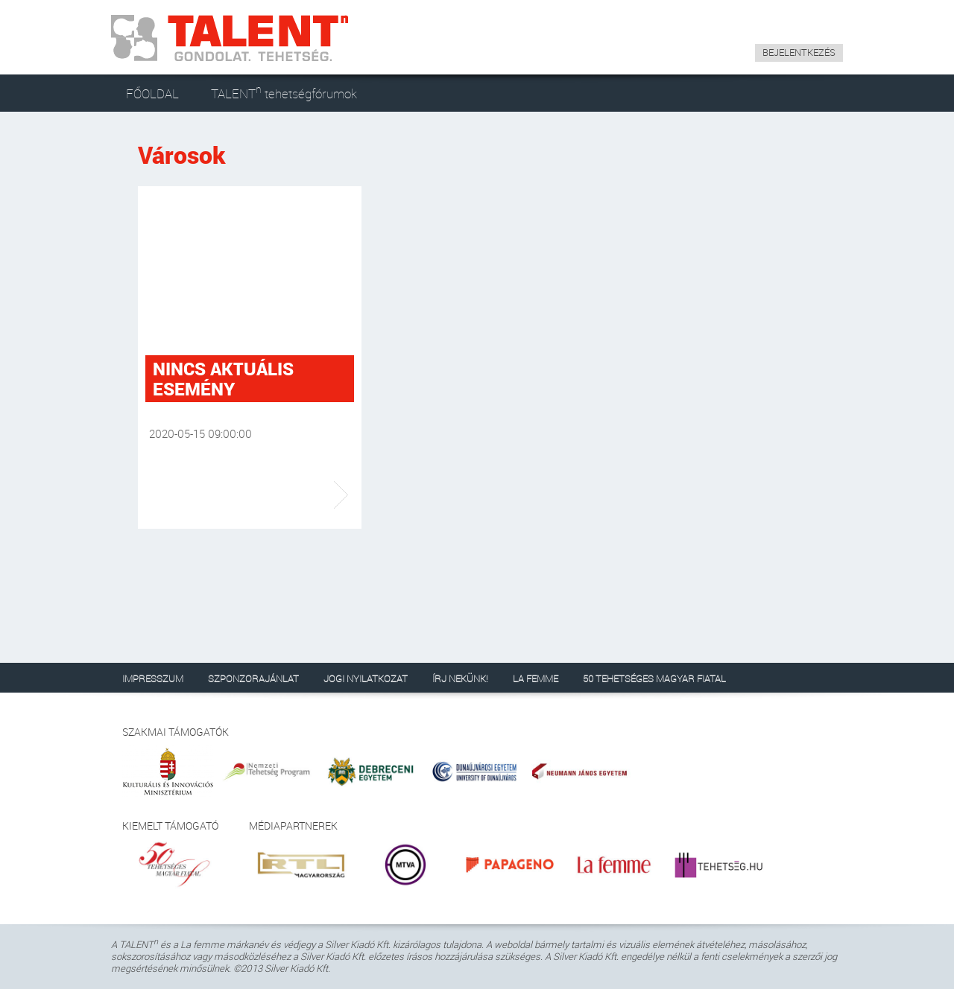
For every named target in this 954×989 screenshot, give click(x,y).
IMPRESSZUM (152, 678)
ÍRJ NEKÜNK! (460, 678)
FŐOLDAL (152, 93)
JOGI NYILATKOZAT (365, 678)
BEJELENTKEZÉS (798, 52)
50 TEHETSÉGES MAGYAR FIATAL (654, 678)
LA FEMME (535, 678)
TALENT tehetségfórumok (284, 92)
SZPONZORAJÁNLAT (253, 678)
